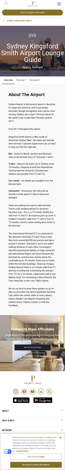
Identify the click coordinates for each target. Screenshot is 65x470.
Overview (8, 80)
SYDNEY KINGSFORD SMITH (17, 20)
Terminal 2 (34, 80)
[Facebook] (24, 392)
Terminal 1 (21, 80)
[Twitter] (49, 392)
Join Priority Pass (32, 347)
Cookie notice (8, 449)
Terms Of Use (8, 445)
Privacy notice (8, 454)
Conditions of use (10, 440)
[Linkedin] (41, 392)
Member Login (32, 356)
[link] (21, 400)
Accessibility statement (13, 458)
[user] (6, 3)
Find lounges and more (32, 12)
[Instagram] (16, 392)
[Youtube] (33, 392)
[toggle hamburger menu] (59, 4)
